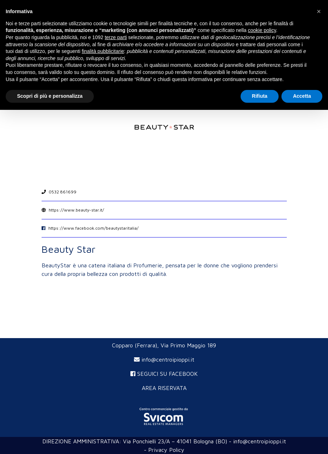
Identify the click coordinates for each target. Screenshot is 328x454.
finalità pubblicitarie (103, 51)
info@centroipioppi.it (164, 359)
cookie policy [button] (262, 30)
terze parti (116, 37)
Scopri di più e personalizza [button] (49, 96)
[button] (318, 11)
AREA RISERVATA (164, 388)
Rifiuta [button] (260, 96)
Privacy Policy (166, 450)
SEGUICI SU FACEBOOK (164, 373)
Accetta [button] (302, 96)
